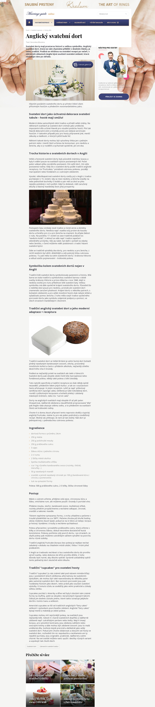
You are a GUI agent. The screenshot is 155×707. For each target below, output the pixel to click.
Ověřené (61, 23)
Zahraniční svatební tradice (49, 646)
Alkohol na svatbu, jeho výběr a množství (77, 700)
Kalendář (79, 23)
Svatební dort (31, 646)
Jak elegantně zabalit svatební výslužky (40, 677)
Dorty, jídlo (48, 30)
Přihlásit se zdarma (113, 97)
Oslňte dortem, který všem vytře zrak (40, 700)
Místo (111, 23)
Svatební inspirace (36, 30)
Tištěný (96, 23)
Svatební (42, 23)
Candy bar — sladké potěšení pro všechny (75, 677)
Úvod (27, 30)
